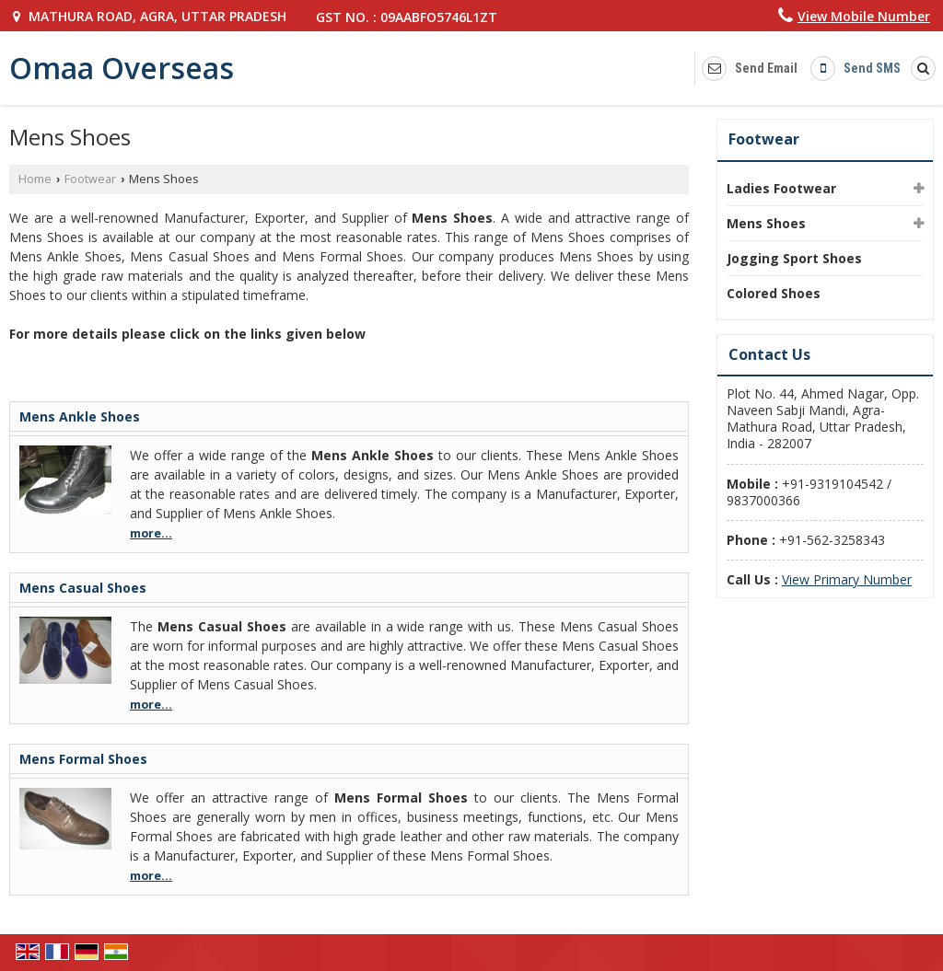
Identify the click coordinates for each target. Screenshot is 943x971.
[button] (863, 16)
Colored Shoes (774, 293)
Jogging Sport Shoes (794, 258)
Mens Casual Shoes (82, 587)
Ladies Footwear (781, 188)
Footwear (90, 179)
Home (35, 179)
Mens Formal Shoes (83, 759)
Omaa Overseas (121, 68)
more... (151, 533)
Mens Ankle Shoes (79, 416)
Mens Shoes (766, 223)
